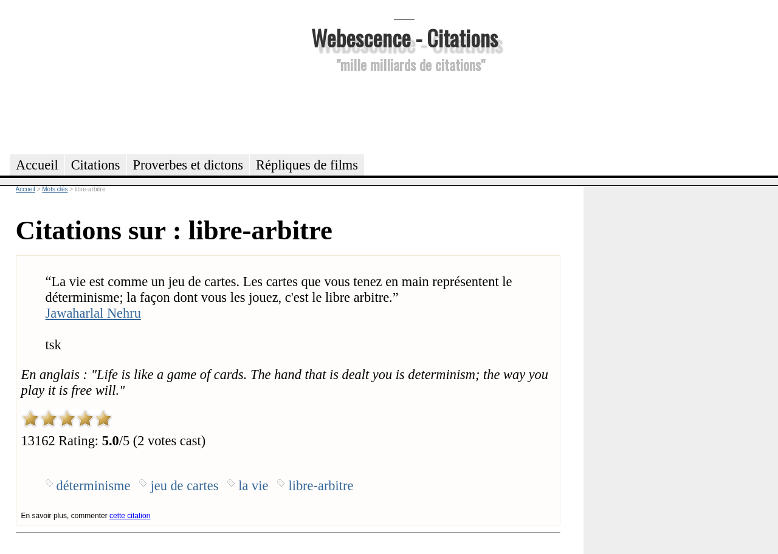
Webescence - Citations (404, 37)
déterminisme (94, 485)
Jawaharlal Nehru (93, 313)
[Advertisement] (404, 111)
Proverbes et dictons (188, 165)
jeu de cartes (184, 485)
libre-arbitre (320, 485)
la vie (253, 485)
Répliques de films (307, 165)
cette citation (129, 515)
